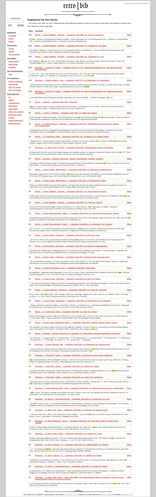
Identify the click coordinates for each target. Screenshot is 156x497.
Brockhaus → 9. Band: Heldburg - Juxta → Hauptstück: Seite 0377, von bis (72, 80)
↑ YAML (68, 495)
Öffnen (129, 35)
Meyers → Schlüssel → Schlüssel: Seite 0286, (56, 102)
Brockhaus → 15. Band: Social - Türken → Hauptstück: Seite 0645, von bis (68, 434)
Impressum (128, 3)
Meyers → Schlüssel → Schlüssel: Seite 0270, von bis (77, 333)
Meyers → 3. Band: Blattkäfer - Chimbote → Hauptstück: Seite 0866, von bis (69, 57)
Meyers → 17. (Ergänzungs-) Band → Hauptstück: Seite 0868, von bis (72, 137)
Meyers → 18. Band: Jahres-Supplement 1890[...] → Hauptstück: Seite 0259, (76, 323)
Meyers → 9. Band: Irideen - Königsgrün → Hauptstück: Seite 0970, (72, 257)
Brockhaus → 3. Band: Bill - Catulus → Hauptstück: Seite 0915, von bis (67, 366)
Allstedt (11, 100)
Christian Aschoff (107, 495)
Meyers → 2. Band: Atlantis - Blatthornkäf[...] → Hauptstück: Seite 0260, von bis (70, 181)
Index (10, 74)
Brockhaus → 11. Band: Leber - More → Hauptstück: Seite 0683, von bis (71, 410)
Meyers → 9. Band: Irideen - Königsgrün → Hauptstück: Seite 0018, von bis (67, 235)
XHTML (125, 495)
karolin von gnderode (16, 112)
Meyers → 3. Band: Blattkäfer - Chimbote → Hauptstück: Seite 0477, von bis (71, 191)
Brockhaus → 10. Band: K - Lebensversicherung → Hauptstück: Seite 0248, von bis (72, 399)
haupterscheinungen (15, 120)
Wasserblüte (12, 106)
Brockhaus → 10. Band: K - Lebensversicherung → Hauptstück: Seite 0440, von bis (71, 466)
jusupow (11, 118)
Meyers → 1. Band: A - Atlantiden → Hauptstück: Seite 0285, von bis (66, 113)
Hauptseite (12, 36)
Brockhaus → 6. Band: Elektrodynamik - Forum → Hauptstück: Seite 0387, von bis (79, 388)
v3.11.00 (75, 495)
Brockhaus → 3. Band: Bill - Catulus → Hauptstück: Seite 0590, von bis (73, 355)
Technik (11, 49)
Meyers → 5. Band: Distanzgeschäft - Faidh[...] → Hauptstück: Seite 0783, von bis (77, 213)
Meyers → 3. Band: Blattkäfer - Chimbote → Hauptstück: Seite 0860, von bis (69, 35)
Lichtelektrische (14, 103)
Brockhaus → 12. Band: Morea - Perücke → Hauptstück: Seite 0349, (74, 148)
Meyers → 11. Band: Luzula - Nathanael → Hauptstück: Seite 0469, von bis (68, 279)
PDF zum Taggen (14, 87)
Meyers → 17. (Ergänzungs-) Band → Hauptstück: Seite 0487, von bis (66, 312)
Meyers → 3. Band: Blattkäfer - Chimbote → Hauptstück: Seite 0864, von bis (71, 46)
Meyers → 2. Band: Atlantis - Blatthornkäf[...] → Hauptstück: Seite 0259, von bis (73, 170)
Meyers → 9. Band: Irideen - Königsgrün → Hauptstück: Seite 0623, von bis (71, 246)
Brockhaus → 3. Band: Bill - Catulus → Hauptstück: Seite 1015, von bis (69, 377)
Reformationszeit (14, 123)
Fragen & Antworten (15, 81)
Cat (9, 97)
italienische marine (15, 115)
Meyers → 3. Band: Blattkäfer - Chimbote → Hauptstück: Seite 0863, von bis (69, 202)
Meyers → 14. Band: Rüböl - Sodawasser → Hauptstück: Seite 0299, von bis (73, 301)
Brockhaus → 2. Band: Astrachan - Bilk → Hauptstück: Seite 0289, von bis (72, 344)
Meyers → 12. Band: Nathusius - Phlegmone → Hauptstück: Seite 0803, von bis (71, 290)
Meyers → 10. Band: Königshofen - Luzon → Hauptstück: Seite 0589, (65, 268)
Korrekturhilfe (13, 84)
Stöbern (11, 41)
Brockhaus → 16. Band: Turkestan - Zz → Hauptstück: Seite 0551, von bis (68, 455)
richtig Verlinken (14, 54)
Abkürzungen (13, 64)
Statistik (11, 51)
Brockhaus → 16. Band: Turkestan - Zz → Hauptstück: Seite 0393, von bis (72, 445)
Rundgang (12, 67)
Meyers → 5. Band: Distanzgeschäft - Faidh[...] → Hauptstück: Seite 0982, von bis (74, 224)
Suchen (11, 39)
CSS (131, 495)
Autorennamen (13, 61)
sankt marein (13, 109)
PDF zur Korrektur (14, 90)
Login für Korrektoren (141, 3)
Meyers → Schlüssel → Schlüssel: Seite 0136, (69, 159)
